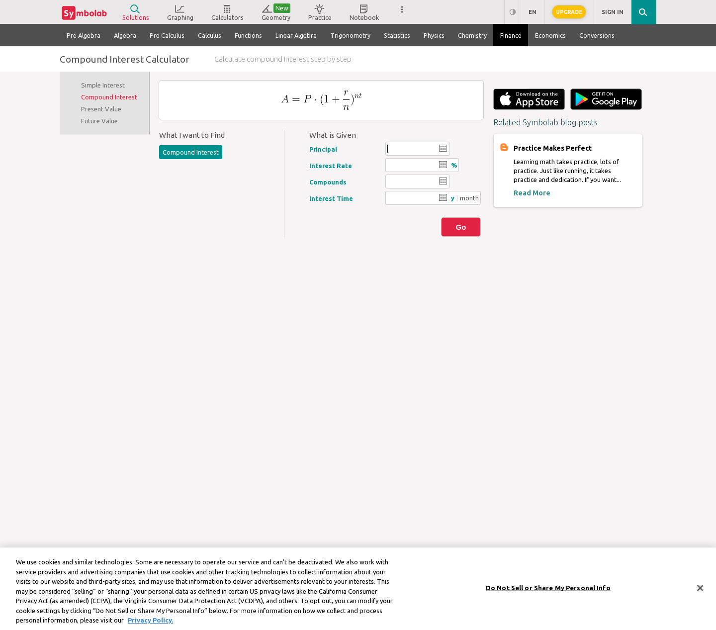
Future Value (99, 120)
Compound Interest (109, 96)
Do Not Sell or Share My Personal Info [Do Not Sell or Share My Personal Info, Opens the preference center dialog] (548, 593)
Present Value (101, 108)
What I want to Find (192, 135)
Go (461, 227)
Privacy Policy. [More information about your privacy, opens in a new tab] (150, 626)
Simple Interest (103, 85)
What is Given (332, 135)
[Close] (700, 594)
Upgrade (569, 12)
